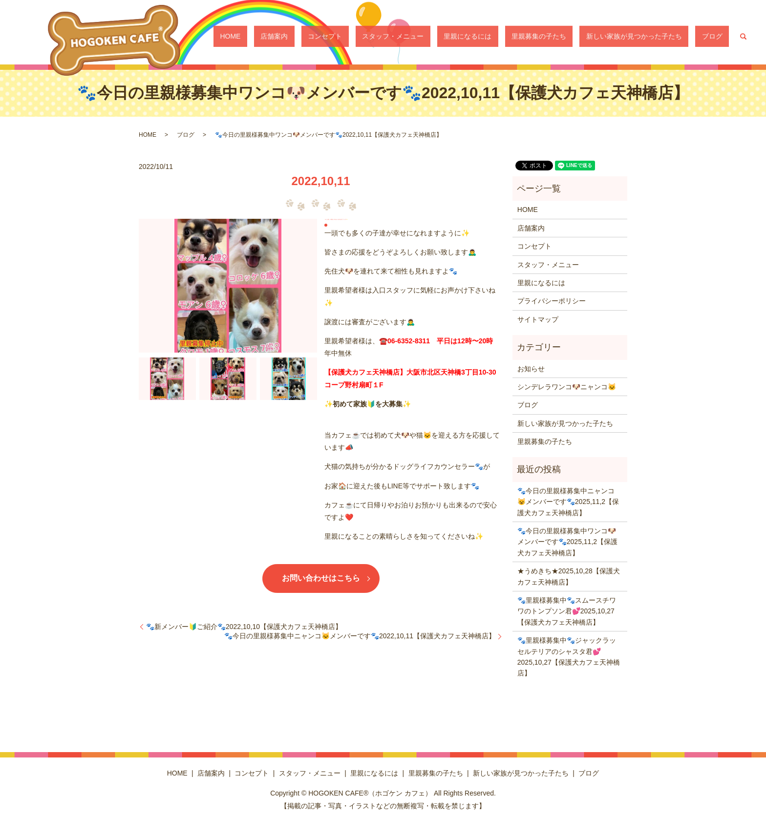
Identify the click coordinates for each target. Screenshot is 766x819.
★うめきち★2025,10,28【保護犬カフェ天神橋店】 (568, 576)
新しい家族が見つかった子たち (654, 37)
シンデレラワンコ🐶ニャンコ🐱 (566, 387)
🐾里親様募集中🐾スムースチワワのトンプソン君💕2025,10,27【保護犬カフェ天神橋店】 (566, 611)
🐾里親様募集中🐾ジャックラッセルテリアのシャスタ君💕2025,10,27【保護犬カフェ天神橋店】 (568, 656)
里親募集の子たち (572, 37)
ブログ (719, 37)
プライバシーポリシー (551, 301)
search (743, 36)
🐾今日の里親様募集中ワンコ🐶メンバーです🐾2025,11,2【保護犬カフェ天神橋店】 (567, 542)
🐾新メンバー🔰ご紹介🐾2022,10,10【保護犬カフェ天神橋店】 (244, 626)
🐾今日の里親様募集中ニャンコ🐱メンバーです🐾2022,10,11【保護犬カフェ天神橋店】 (359, 636)
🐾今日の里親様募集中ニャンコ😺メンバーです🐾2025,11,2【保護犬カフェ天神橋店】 (568, 502)
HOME (329, 37)
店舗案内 (360, 37)
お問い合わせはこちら (321, 578)
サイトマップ (537, 319)
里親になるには (514, 37)
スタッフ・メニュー (452, 37)
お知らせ (531, 369)
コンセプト (398, 37)
